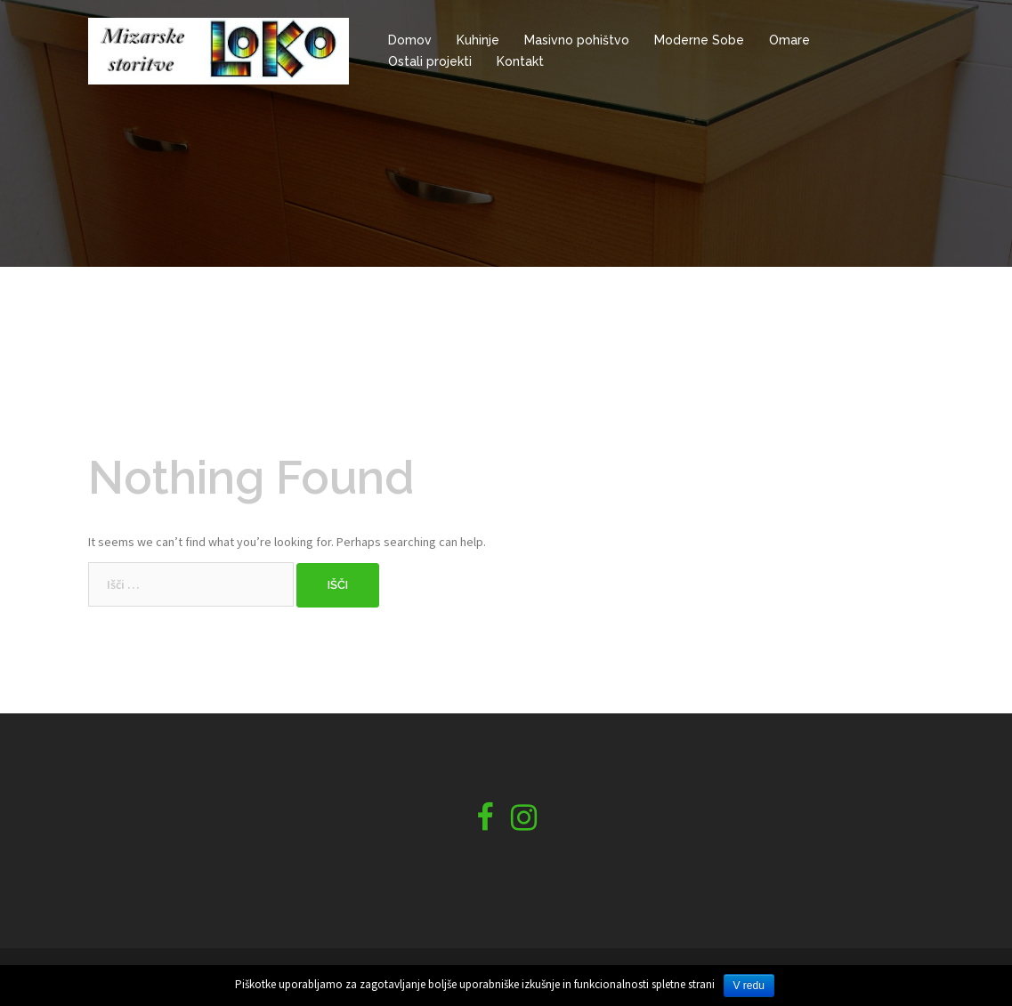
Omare (789, 40)
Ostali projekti (430, 61)
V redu (749, 985)
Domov (410, 40)
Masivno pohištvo (576, 40)
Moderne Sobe (699, 40)
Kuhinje (478, 40)
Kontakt (520, 61)
